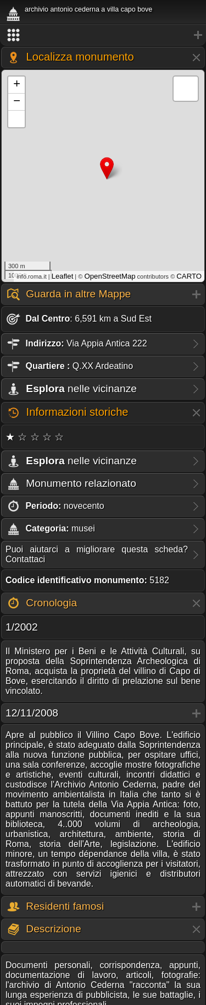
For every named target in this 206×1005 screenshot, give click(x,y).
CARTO (189, 276)
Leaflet (63, 276)
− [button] (16, 102)
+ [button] (16, 85)
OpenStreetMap (109, 276)
